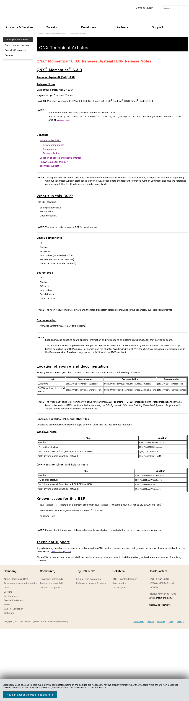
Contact (140, 7)
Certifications (11, 593)
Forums (9, 55)
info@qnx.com (164, 595)
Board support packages (18, 45)
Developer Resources (56, 33)
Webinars (9, 610)
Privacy (150, 619)
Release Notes (46, 84)
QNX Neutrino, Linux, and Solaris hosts (62, 463)
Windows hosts (47, 431)
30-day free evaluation (88, 576)
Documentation (46, 320)
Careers (8, 589)
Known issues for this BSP (61, 497)
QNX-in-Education (13, 606)
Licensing (161, 619)
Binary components (49, 237)
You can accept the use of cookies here (30, 694)
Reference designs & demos (91, 580)
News (7, 602)
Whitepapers (119, 585)
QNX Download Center (124, 576)
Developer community (51, 576)
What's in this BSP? (55, 196)
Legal (171, 619)
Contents (42, 134)
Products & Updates (51, 585)
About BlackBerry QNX (16, 576)
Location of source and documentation (72, 366)
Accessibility (138, 619)
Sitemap (180, 619)
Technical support (53, 540)
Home (40, 33)
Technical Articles (77, 33)
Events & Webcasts (14, 597)
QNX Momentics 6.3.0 (59, 70)
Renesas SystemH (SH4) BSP (56, 77)
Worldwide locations (159, 602)
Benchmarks (119, 580)
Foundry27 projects (15, 50)
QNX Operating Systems (14, 12)
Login (150, 7)
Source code (45, 272)
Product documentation (52, 580)
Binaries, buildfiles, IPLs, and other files (63, 418)
